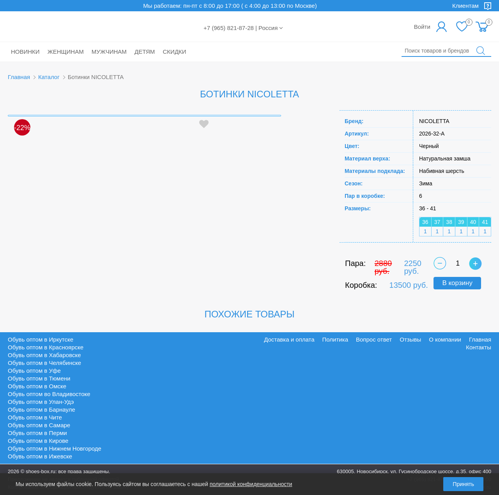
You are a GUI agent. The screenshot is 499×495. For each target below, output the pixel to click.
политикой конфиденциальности (251, 484)
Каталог (49, 77)
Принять (463, 484)
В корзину (457, 283)
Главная (19, 77)
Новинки (25, 51)
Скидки (174, 51)
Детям (144, 51)
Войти (422, 26)
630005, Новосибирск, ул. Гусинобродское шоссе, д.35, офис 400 (414, 471)
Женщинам (66, 51)
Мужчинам (109, 51)
